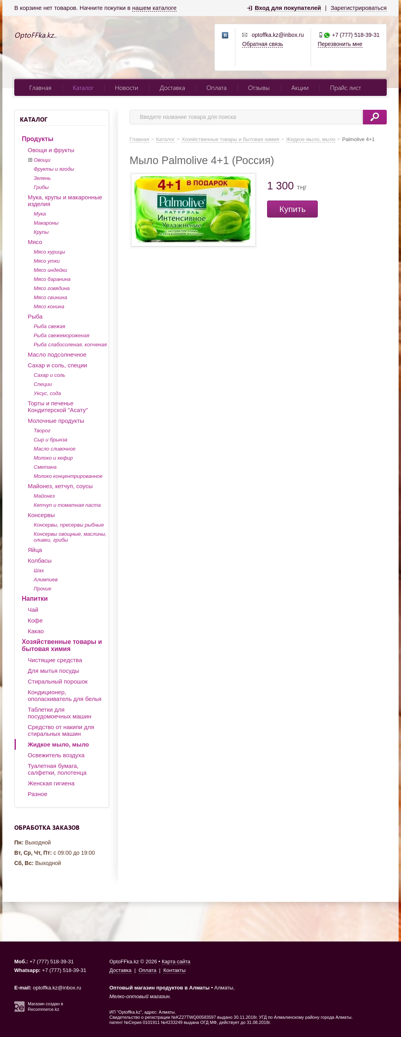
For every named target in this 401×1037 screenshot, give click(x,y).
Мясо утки (47, 261)
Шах (39, 570)
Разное (38, 794)
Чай (33, 609)
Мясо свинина (50, 297)
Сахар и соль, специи (57, 365)
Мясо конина (49, 306)
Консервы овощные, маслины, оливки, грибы (70, 537)
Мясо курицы (49, 252)
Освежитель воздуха (56, 755)
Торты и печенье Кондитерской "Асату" (58, 406)
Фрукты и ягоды (54, 169)
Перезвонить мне (340, 44)
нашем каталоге (154, 7)
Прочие (42, 589)
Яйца (35, 549)
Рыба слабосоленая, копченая (70, 345)
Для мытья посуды (53, 670)
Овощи (42, 160)
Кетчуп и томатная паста (67, 505)
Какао (36, 631)
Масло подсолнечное (57, 354)
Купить (292, 209)
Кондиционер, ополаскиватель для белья (64, 695)
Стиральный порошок (58, 681)
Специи (43, 384)
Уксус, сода (47, 393)
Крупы (41, 232)
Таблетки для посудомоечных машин (59, 713)
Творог (42, 431)
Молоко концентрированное (68, 476)
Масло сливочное (54, 449)
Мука (40, 214)
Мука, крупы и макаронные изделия (65, 200)
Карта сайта (176, 961)
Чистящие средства (55, 660)
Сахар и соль (49, 375)
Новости (126, 87)
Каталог (83, 87)
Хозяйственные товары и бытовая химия (62, 645)
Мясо (35, 242)
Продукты (37, 139)
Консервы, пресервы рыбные (69, 525)
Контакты (174, 970)
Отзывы (259, 87)
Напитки (35, 598)
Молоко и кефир (53, 458)
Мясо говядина (52, 288)
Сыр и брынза (50, 440)
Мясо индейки (50, 270)
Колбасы (40, 560)
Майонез (44, 496)
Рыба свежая (49, 326)
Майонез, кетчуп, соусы (60, 486)
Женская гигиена (51, 783)
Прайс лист (345, 87)
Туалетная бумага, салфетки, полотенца (57, 769)
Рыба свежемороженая (61, 335)
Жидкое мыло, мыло (58, 744)
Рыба (35, 316)
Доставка (172, 87)
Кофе (35, 620)
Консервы (41, 515)
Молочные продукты (56, 420)
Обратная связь (262, 44)
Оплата (216, 87)
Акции (300, 87)
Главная (40, 87)
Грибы (41, 187)
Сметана (45, 467)
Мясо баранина (52, 279)
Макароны (46, 223)
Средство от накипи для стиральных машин (61, 730)
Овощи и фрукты (51, 150)
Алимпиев (46, 579)
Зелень (42, 178)
